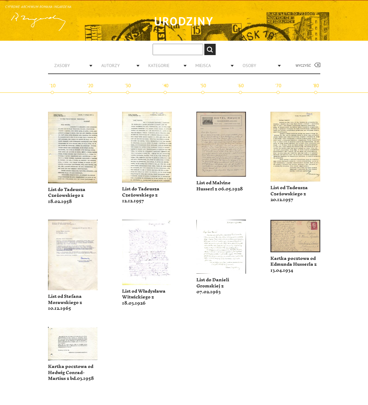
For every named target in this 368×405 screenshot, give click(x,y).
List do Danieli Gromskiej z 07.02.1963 (212, 286)
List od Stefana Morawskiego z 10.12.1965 (65, 302)
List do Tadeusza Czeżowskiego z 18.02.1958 (66, 195)
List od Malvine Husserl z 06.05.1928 (219, 186)
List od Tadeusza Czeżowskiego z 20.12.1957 (289, 193)
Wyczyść (303, 65)
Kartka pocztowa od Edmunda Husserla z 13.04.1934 (293, 264)
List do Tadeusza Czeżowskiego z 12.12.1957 (140, 195)
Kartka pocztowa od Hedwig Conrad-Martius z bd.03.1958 (71, 372)
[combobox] (71, 65)
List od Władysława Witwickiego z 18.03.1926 (143, 297)
